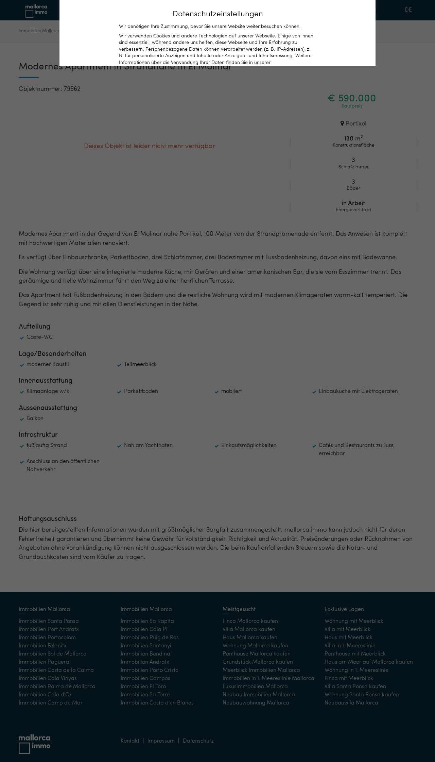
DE (408, 10)
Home (87, 10)
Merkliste (364, 10)
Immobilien (157, 10)
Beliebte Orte (226, 10)
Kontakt (295, 10)
